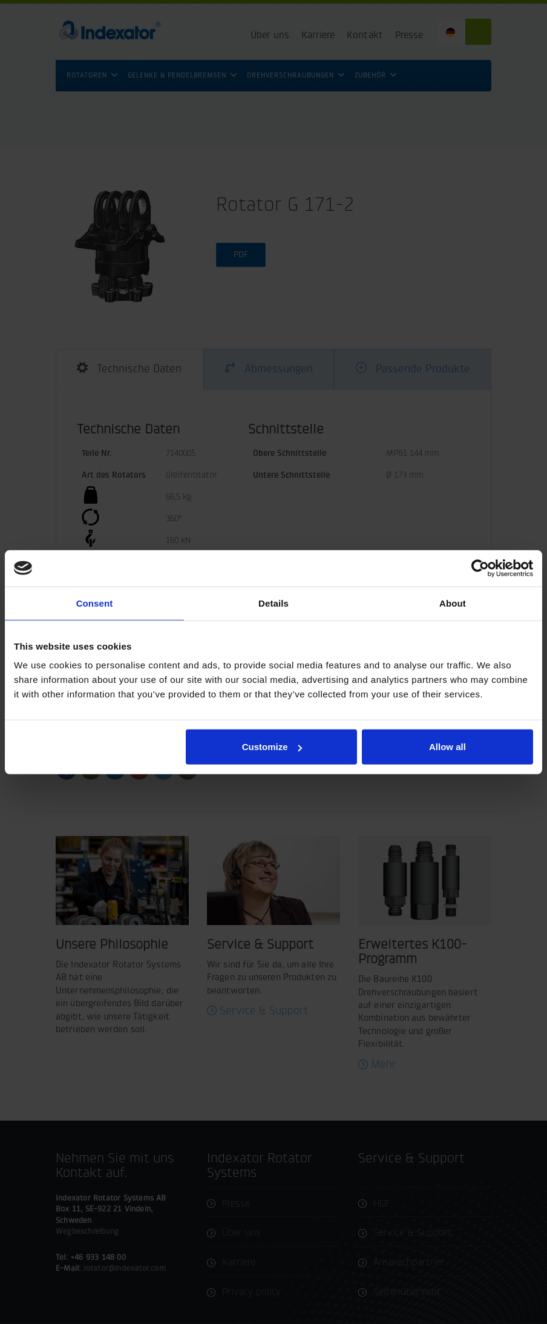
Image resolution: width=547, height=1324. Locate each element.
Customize (272, 747)
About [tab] (452, 603)
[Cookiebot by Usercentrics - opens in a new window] (480, 568)
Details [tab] (273, 603)
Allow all (447, 747)
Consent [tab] (94, 603)
